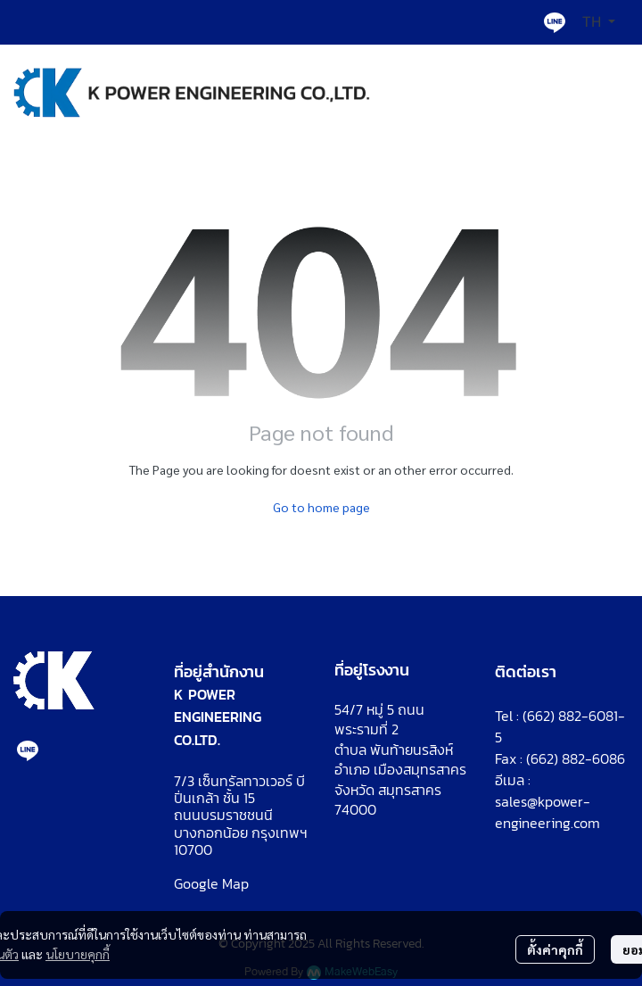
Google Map (211, 883)
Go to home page (321, 507)
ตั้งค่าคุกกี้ (555, 949)
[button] (598, 22)
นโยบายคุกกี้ (77, 954)
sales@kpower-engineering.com (547, 812)
